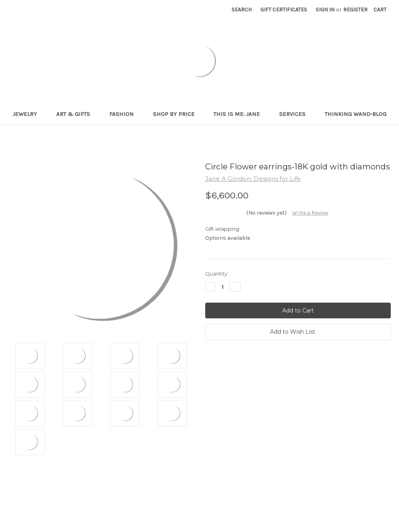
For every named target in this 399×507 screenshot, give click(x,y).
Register (355, 9)
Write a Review (310, 212)
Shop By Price (177, 114)
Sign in (325, 9)
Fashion (124, 114)
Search (242, 9)
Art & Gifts (76, 114)
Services (295, 114)
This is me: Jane (240, 114)
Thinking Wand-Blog (355, 114)
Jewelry (28, 114)
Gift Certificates (283, 9)
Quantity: (216, 273)
